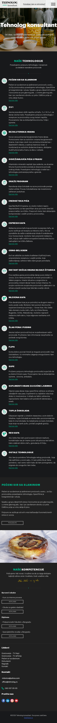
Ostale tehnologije (21, 452)
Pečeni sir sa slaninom (23, 80)
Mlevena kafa (17, 297)
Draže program (18, 181)
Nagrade (5, 664)
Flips (12, 347)
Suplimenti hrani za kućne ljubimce (30, 386)
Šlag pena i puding (20, 327)
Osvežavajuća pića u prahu (25, 159)
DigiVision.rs (28, 718)
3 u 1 (11, 107)
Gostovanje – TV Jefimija (11, 656)
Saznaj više (13, 100)
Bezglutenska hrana (22, 132)
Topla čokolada (19, 411)
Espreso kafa (17, 223)
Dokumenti (6, 661)
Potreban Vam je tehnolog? (34, 4)
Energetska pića (19, 201)
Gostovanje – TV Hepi (10, 653)
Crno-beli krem (18, 250)
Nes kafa (14, 433)
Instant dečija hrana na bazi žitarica (32, 270)
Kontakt (5, 666)
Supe (11, 366)
